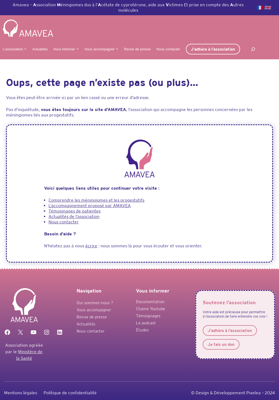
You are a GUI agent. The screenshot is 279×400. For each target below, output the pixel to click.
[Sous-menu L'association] (25, 48)
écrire (91, 245)
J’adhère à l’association (213, 49)
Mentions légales (20, 392)
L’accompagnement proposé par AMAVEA (89, 205)
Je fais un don (221, 344)
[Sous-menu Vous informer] (77, 48)
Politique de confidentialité (70, 392)
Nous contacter (63, 221)
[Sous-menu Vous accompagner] (117, 48)
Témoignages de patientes (74, 211)
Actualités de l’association (73, 216)
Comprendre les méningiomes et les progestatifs (96, 200)
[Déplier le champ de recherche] (253, 49)
